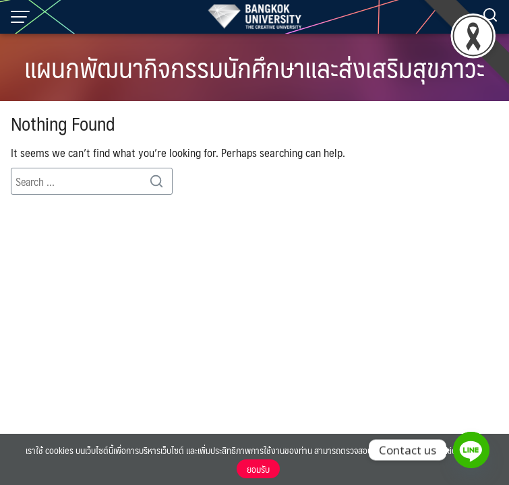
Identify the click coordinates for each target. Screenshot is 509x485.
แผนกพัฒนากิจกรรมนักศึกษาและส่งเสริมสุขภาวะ (254, 67)
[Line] (471, 450)
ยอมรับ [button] (258, 469)
